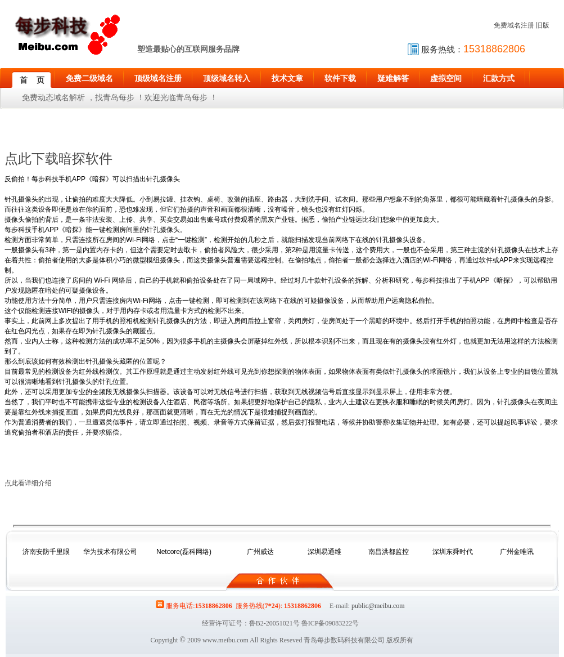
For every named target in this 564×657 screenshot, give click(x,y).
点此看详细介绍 (28, 483)
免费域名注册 (514, 25)
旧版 (542, 25)
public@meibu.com (378, 606)
